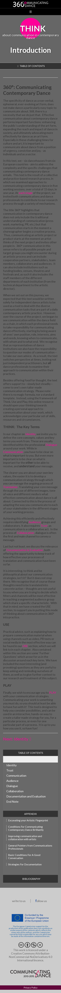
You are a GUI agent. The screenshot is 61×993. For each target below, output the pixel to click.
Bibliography (31, 878)
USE (25, 646)
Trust (44, 525)
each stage (26, 193)
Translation (10, 487)
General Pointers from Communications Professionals (30, 847)
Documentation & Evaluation (24, 550)
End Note (12, 801)
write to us (19, 901)
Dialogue (51, 444)
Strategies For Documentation (25, 864)
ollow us (41, 901)
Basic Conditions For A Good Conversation (24, 856)
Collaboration (25, 533)
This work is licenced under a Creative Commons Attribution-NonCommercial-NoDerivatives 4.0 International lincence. (30, 953)
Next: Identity (15, 738)
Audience (35, 522)
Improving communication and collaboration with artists (25, 837)
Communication (13, 452)
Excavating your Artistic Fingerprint (28, 820)
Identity (30, 434)
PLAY (52, 692)
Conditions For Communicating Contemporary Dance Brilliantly (26, 828)
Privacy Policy (30, 987)
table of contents (32, 65)
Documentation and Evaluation (26, 796)
